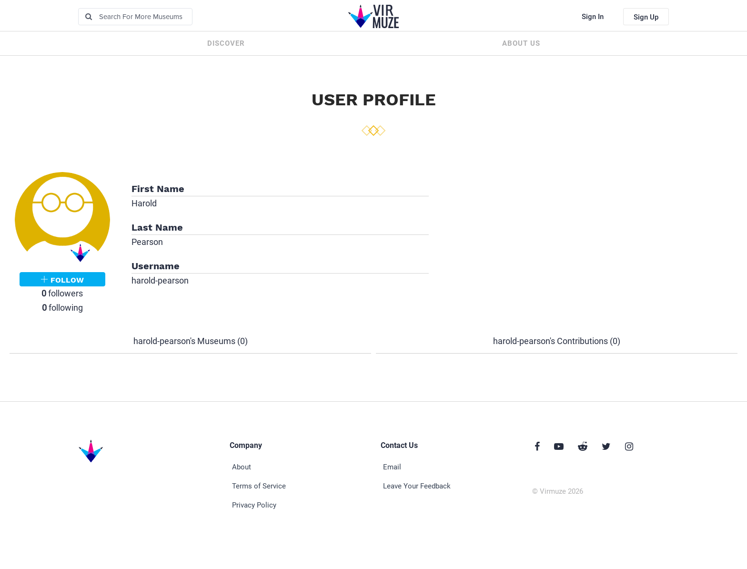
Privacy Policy (254, 505)
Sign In (593, 16)
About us (521, 43)
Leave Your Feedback (417, 486)
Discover (226, 43)
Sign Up (646, 17)
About (241, 467)
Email (392, 467)
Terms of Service (259, 486)
